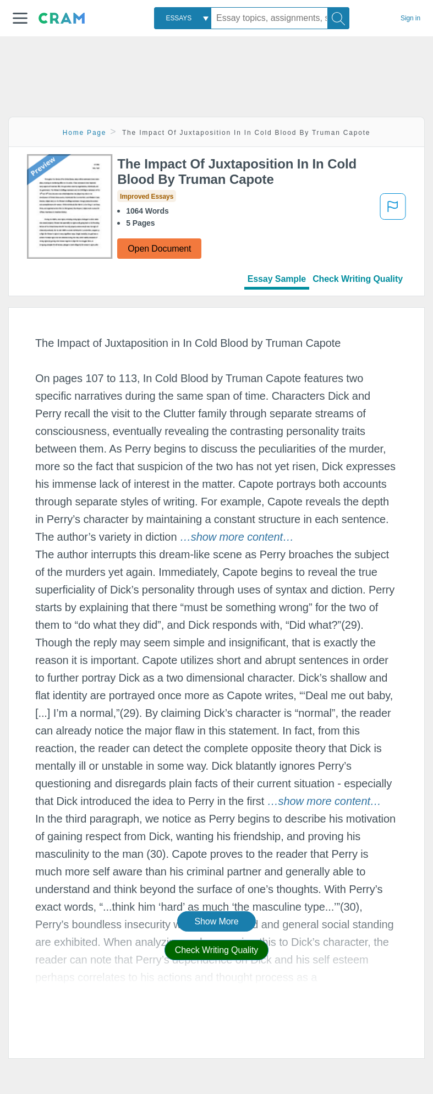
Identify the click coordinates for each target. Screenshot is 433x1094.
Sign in (410, 18)
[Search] (338, 18)
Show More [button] (216, 921)
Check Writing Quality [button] (216, 950)
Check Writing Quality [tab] (358, 279)
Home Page (85, 133)
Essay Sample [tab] (277, 279)
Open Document (159, 248)
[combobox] (182, 18)
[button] (20, 18)
